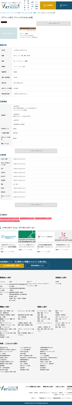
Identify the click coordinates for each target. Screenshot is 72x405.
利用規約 (36, 392)
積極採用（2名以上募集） (6, 363)
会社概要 (31, 392)
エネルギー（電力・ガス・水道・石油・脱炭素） (62, 324)
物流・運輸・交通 (41, 317)
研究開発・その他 (4, 337)
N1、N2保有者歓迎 (5, 367)
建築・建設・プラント (43, 312)
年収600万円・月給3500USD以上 (28, 357)
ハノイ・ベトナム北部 (15, 12)
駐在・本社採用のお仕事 (26, 355)
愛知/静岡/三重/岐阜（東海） (16, 292)
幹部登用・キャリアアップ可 (47, 351)
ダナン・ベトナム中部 (4, 293)
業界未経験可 (23, 361)
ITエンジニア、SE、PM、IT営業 (29, 12)
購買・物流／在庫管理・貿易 (25, 325)
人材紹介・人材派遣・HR (43, 327)
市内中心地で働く (24, 351)
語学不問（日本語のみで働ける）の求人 (9, 220)
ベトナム (2, 281)
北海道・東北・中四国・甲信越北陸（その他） (17, 299)
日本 (10, 281)
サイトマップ (69, 394)
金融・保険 (40, 315)
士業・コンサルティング (61, 317)
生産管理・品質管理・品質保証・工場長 (7, 316)
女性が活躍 (23, 353)
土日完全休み (3, 359)
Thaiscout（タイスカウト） (45, 398)
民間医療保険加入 (24, 359)
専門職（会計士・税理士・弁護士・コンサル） (8, 330)
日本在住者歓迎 (44, 349)
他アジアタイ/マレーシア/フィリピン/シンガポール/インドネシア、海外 (38, 283)
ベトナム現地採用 (44, 355)
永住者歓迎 (43, 367)
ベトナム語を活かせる (25, 347)
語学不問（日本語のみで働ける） (8, 349)
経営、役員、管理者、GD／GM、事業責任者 (7, 311)
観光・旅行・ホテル (60, 327)
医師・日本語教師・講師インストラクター (26, 334)
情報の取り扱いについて (45, 392)
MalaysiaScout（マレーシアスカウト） (62, 398)
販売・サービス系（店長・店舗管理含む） (8, 334)
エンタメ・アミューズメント (44, 323)
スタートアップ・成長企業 (46, 363)
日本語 (57, 281)
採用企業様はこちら (37, 265)
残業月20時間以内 (44, 359)
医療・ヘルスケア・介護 (43, 319)
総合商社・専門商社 (60, 315)
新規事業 (2, 365)
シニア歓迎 (3, 353)
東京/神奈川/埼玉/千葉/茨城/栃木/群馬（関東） (18, 285)
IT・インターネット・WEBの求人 (43, 218)
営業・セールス (22, 319)
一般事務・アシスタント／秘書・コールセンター (7, 326)
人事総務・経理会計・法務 (24, 323)
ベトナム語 (58, 283)
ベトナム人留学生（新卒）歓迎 (8, 371)
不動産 (57, 312)
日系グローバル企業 (25, 365)
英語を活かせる (4, 347)
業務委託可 (43, 365)
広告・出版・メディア (61, 319)
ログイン (69, 389)
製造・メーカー (59, 310)
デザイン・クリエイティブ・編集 (26, 330)
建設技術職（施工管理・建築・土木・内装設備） (26, 316)
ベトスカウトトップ (4, 12)
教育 (56, 321)
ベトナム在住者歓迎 (25, 349)
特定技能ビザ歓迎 (44, 369)
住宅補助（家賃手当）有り (6, 361)
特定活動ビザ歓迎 (24, 369)
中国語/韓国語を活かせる (46, 347)
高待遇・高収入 (4, 357)
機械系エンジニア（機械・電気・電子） (7, 320)
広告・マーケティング (5, 323)
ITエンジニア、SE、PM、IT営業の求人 (9, 218)
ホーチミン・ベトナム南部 (4, 289)
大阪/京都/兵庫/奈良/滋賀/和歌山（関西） (17, 289)
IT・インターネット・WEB (44, 310)
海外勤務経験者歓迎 (5, 355)
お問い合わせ (54, 392)
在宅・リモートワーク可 (6, 351)
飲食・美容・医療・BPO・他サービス (45, 330)
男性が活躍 (43, 353)
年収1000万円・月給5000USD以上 (49, 357)
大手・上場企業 (24, 363)
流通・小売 (40, 321)
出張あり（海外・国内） (46, 361)
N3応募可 (22, 367)
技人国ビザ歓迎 (4, 369)
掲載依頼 (61, 392)
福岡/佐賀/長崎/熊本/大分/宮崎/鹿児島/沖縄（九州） (18, 295)
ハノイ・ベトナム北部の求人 (27, 218)
